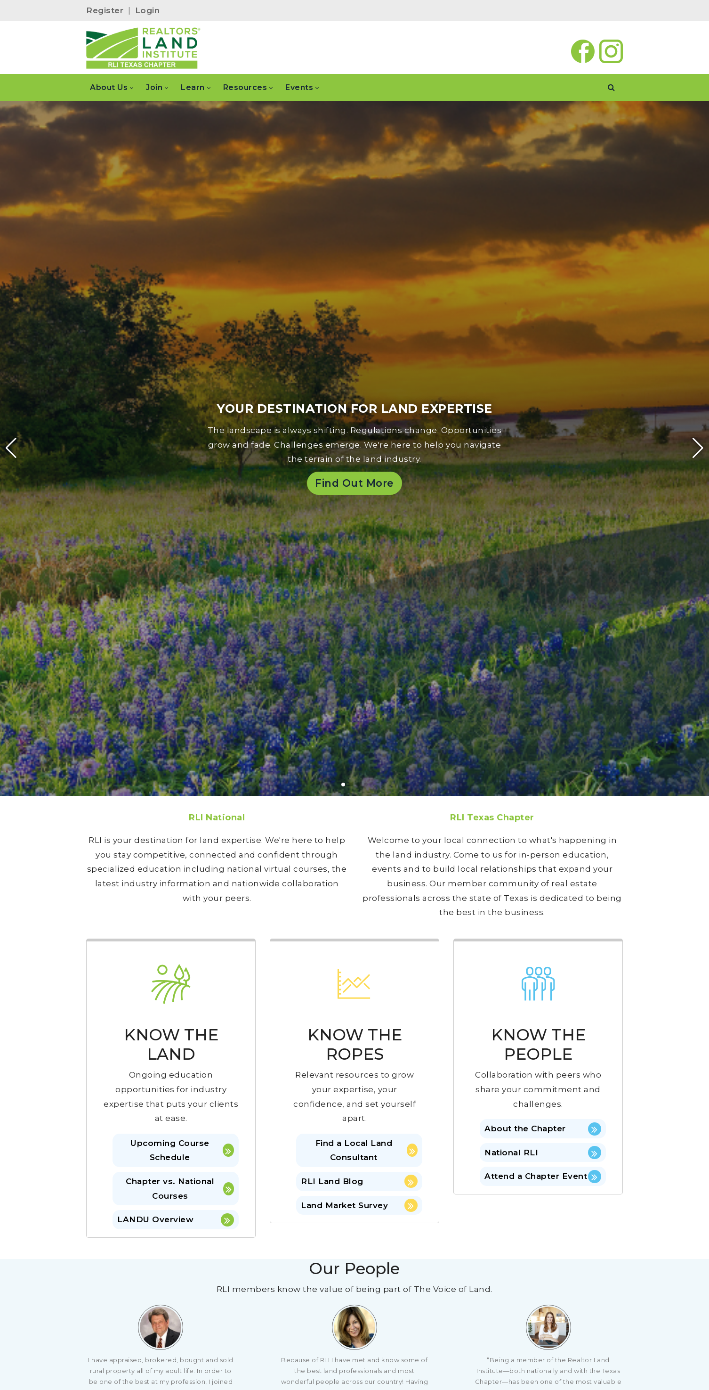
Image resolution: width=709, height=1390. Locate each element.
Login (147, 10)
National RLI (542, 1152)
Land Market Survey (359, 1205)
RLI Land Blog (359, 1181)
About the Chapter (542, 1129)
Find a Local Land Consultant (366, 1150)
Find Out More (354, 483)
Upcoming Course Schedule (182, 1150)
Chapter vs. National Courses (180, 1189)
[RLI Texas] (143, 47)
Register (104, 10)
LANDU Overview (175, 1219)
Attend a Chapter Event (542, 1176)
